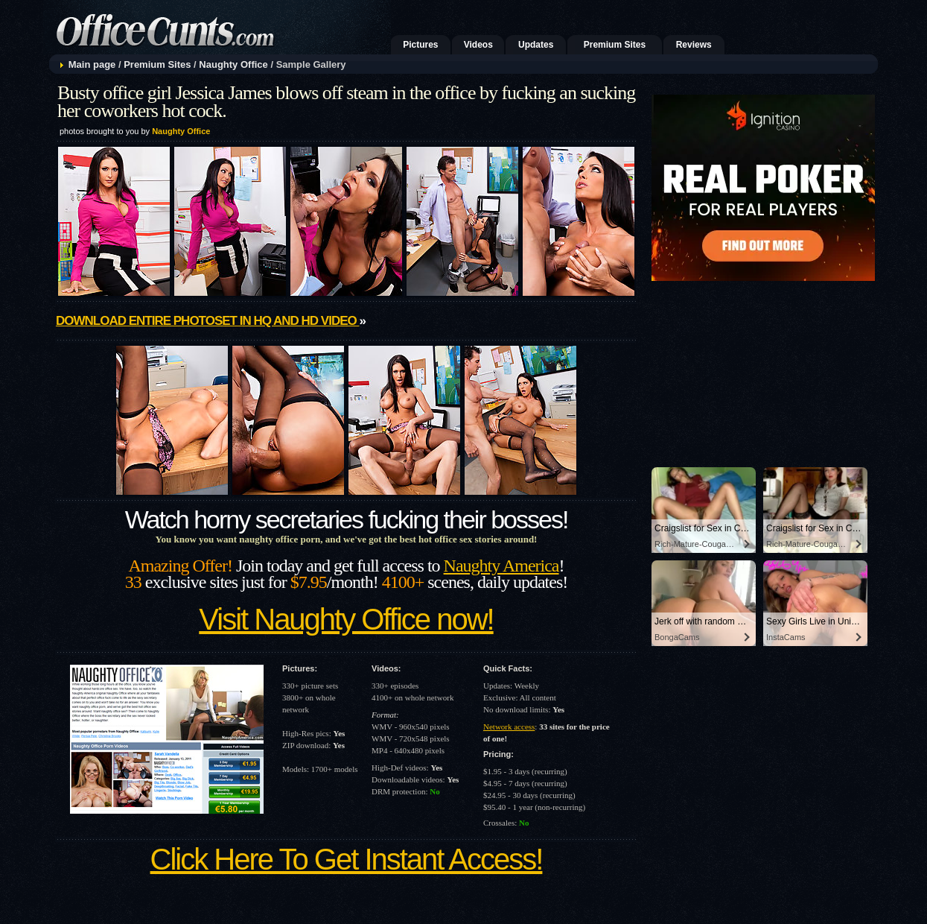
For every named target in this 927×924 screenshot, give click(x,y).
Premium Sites (615, 44)
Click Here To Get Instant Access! (346, 859)
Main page (92, 64)
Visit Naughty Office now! (346, 619)
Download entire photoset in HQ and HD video (207, 321)
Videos (478, 44)
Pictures (420, 44)
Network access (509, 726)
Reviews (694, 44)
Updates (535, 44)
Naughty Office (233, 64)
